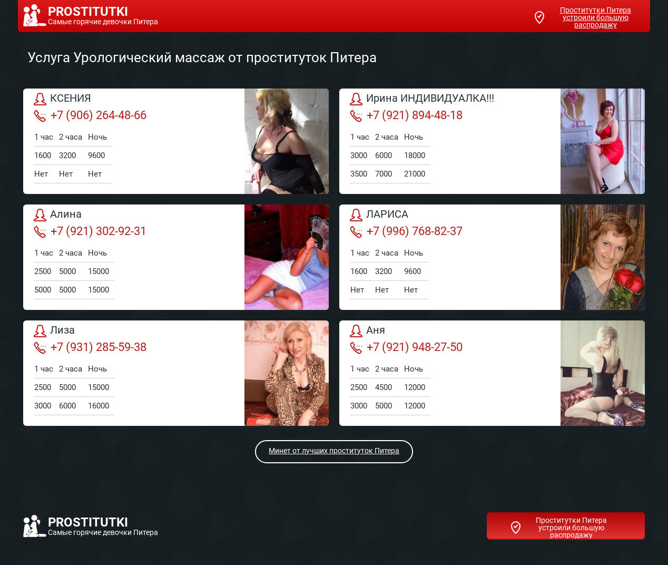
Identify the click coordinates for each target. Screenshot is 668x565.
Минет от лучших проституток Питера (334, 450)
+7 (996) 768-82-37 (406, 231)
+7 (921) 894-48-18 (406, 115)
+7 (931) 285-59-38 (90, 347)
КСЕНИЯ (62, 99)
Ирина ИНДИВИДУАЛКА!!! (422, 99)
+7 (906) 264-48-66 (90, 115)
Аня (367, 331)
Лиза (54, 331)
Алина (58, 215)
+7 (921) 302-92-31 (90, 231)
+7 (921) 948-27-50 (406, 347)
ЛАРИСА (379, 215)
